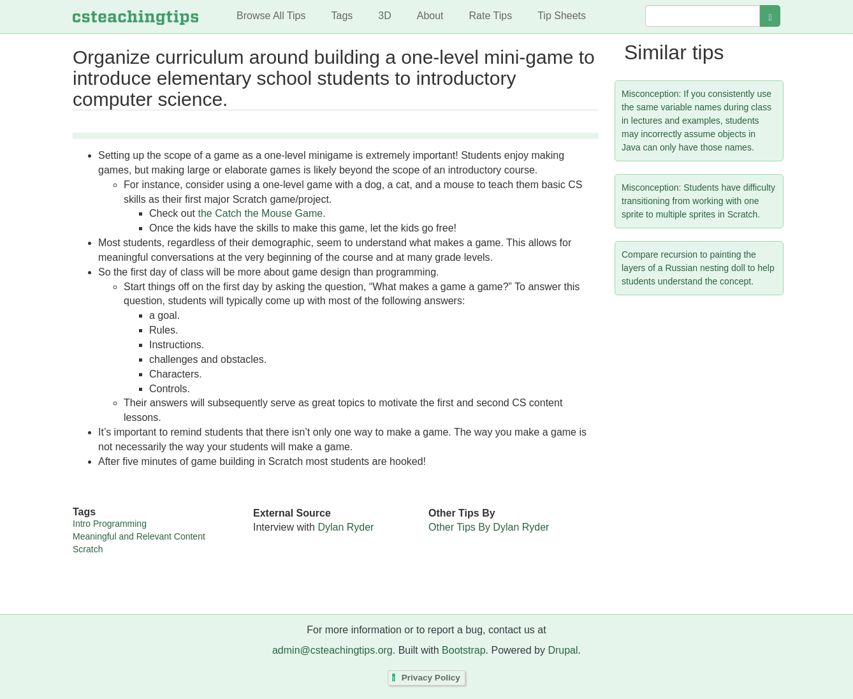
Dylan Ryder (345, 527)
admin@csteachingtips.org (332, 650)
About (430, 15)
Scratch (88, 549)
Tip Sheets (561, 15)
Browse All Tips (271, 15)
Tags (342, 15)
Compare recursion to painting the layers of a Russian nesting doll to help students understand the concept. (698, 267)
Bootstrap (463, 650)
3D (384, 15)
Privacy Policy (431, 677)
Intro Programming (110, 524)
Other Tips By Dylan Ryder (488, 527)
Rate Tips (491, 15)
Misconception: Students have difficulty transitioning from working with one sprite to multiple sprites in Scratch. (698, 200)
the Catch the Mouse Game (260, 213)
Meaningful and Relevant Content (139, 536)
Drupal (563, 650)
